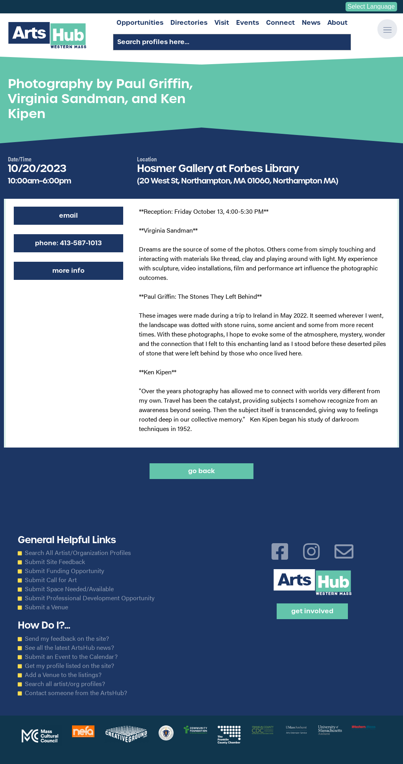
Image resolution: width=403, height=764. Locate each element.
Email (68, 215)
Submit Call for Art (51, 580)
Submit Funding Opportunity (64, 571)
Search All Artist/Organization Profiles (78, 552)
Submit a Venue (46, 607)
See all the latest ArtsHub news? (69, 647)
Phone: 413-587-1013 (68, 243)
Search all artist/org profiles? (65, 684)
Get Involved (312, 611)
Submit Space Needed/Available (69, 589)
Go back (201, 470)
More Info (68, 270)
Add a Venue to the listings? (63, 675)
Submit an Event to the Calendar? (71, 656)
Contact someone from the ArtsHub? (76, 693)
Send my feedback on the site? (67, 638)
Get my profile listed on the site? (69, 665)
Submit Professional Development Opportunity (90, 598)
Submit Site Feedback (55, 562)
